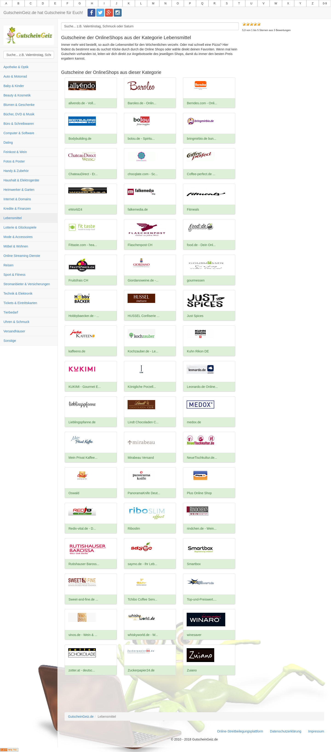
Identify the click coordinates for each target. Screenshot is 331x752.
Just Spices (195, 316)
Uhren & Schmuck (16, 322)
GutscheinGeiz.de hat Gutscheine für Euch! (43, 12)
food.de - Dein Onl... (201, 245)
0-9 (325, 3)
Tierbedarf (10, 312)
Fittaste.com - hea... (82, 245)
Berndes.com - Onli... (202, 103)
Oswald (73, 493)
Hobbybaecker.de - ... (83, 316)
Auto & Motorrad (15, 76)
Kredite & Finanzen (17, 208)
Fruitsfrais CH (78, 280)
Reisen (8, 265)
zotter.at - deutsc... (81, 670)
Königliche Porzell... (142, 387)
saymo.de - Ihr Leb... (142, 564)
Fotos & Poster (14, 161)
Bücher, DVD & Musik (18, 114)
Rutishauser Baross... (83, 564)
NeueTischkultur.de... (202, 457)
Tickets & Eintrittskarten (20, 303)
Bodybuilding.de (79, 138)
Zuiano (192, 670)
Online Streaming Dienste (21, 256)
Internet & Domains (17, 199)
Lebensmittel (12, 218)
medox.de (194, 422)
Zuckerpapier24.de (141, 670)
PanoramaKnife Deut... (144, 493)
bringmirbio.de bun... (201, 138)
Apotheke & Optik (16, 67)
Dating (8, 142)
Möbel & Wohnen (15, 246)
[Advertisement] (283, 73)
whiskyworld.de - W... (143, 635)
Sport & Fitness (14, 274)
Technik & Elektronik (17, 293)
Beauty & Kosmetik (17, 95)
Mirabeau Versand (141, 457)
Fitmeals (193, 209)
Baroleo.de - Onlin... (142, 103)
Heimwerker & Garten (18, 190)
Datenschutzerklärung (285, 731)
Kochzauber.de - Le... (143, 351)
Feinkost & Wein (15, 152)
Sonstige (9, 341)
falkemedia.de (138, 209)
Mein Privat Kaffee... (82, 457)
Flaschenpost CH (140, 245)
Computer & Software (18, 133)
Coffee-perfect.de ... (201, 174)
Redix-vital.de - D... (82, 528)
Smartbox (194, 564)
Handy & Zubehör (16, 171)
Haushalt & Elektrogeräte (21, 180)
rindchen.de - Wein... (202, 528)
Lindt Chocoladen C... (143, 422)
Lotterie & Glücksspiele (19, 227)
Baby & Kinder (13, 86)
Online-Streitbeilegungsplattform (240, 731)
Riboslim (134, 528)
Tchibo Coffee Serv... (142, 599)
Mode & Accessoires (18, 237)
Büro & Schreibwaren (18, 123)
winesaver (194, 635)
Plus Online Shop (199, 493)
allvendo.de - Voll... (82, 103)
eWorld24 (75, 209)
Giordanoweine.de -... (143, 280)
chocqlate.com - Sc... (143, 174)
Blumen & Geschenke (18, 105)
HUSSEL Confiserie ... (144, 316)
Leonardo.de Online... (202, 387)
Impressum (316, 731)
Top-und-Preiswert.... (202, 599)
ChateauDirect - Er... (83, 174)
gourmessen (196, 280)
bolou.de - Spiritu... (141, 138)
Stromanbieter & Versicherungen (26, 284)
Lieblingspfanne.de (82, 422)
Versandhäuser (14, 331)
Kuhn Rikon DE (198, 351)
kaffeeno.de (76, 351)
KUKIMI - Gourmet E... (84, 387)
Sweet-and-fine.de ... (83, 599)
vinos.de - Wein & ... (82, 635)
